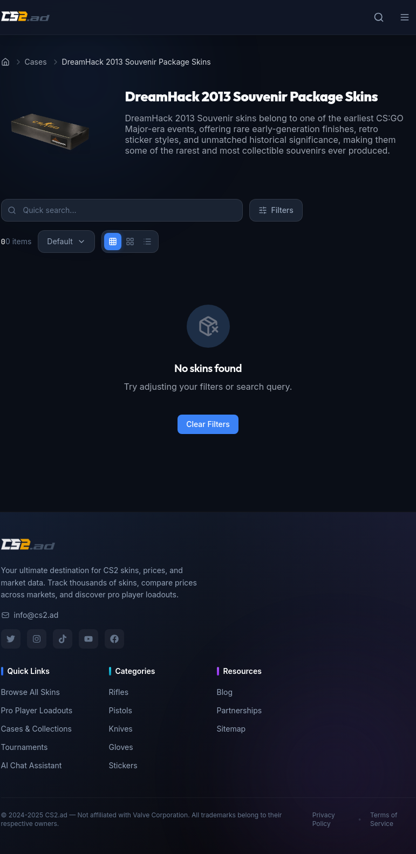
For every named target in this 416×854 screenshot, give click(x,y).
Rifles (119, 692)
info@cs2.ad (30, 614)
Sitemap (231, 728)
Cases (36, 61)
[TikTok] (62, 639)
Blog (225, 692)
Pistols (120, 710)
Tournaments (24, 747)
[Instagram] (36, 639)
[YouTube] (88, 639)
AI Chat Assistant (31, 765)
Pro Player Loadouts (37, 710)
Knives (121, 728)
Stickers (123, 765)
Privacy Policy (323, 819)
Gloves (121, 747)
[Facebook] (114, 639)
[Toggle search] (379, 17)
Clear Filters (208, 424)
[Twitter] (11, 639)
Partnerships (239, 710)
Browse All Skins (30, 692)
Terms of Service (383, 819)
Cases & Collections (36, 728)
